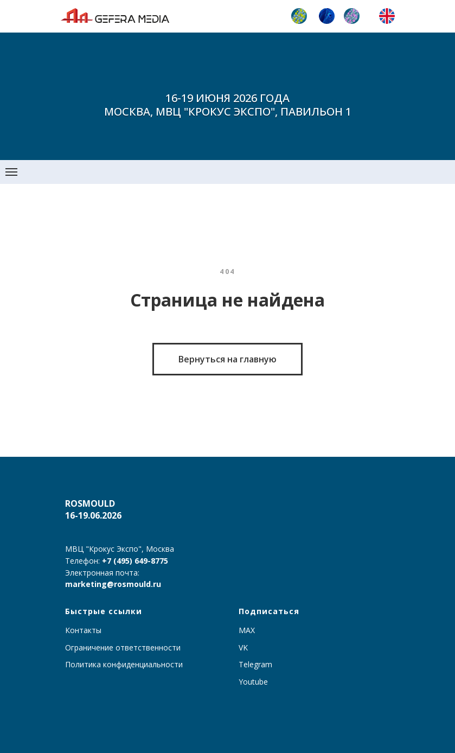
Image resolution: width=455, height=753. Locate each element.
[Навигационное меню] (11, 172)
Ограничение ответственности (123, 647)
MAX (247, 630)
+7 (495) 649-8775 (135, 561)
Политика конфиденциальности (124, 664)
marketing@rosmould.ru (113, 584)
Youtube (253, 682)
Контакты (83, 630)
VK (243, 647)
